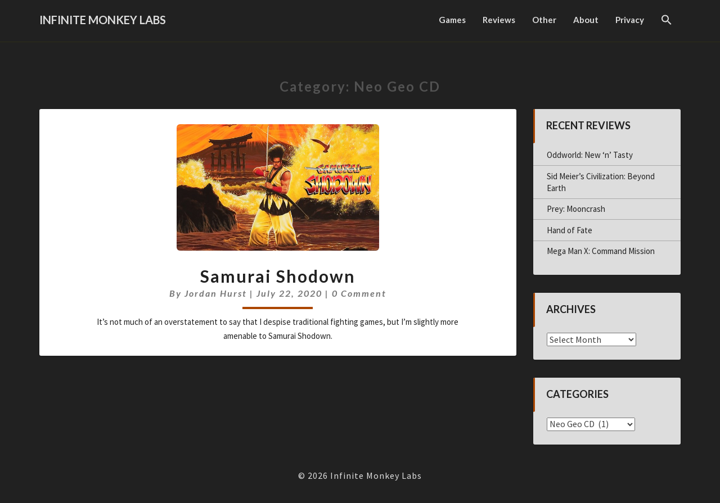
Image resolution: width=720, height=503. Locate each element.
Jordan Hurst (215, 293)
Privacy (629, 20)
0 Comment (359, 293)
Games (452, 20)
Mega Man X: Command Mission (601, 251)
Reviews (499, 20)
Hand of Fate (569, 230)
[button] (666, 21)
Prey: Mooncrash (576, 208)
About (585, 20)
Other (544, 20)
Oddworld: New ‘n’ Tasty (590, 154)
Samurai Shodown (278, 276)
